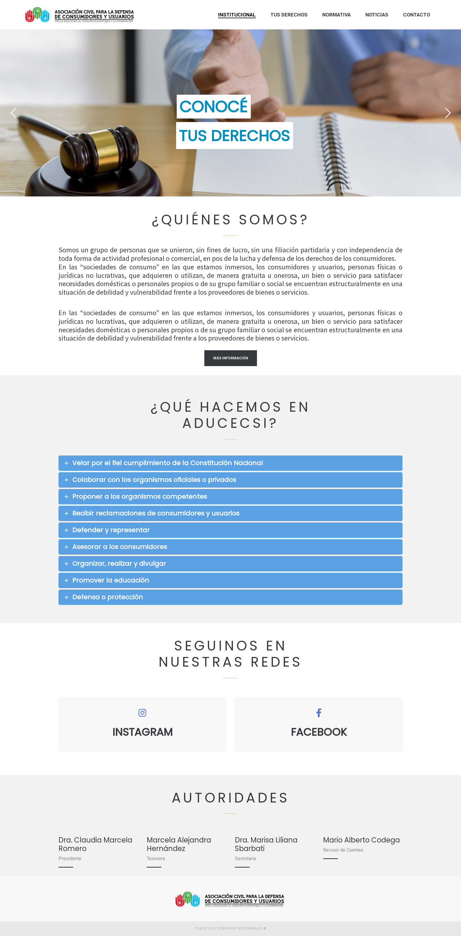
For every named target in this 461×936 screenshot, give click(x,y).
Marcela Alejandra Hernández (179, 844)
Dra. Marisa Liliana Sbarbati (266, 844)
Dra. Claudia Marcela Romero (95, 844)
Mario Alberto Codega (361, 840)
